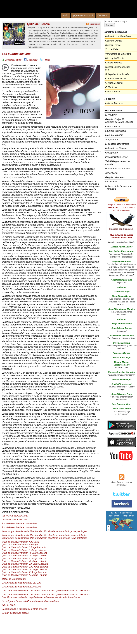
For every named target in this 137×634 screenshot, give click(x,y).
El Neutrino (111, 87)
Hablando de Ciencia (116, 148)
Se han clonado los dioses (15, 613)
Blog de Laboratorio (115, 177)
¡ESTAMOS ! (15, 515)
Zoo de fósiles (112, 49)
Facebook (32, 59)
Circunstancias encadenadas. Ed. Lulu (21, 582)
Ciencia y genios (113, 62)
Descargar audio (13, 59)
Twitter (46, 59)
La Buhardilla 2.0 (113, 135)
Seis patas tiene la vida (117, 74)
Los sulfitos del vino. (16, 54)
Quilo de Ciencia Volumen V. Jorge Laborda (24, 558)
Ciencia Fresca (113, 45)
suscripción (94, 24)
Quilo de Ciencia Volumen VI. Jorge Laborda (24, 561)
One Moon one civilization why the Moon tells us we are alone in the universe (41, 597)
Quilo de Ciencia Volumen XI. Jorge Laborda (24, 575)
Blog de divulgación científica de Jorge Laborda (119, 120)
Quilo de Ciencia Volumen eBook (20, 542)
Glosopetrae (111, 152)
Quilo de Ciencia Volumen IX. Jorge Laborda (24, 569)
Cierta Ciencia (112, 91)
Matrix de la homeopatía (14, 579)
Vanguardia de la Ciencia (118, 53)
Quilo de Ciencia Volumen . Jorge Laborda (24, 553)
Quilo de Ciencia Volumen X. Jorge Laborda (24, 572)
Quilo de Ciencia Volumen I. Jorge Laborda (24, 547)
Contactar (102, 15)
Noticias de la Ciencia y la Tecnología (118, 187)
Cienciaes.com (48, 9)
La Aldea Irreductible (115, 130)
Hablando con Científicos (118, 36)
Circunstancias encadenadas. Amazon (21, 586)
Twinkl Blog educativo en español (118, 162)
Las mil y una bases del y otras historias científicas (30, 601)
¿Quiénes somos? (83, 15)
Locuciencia (111, 181)
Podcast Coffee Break (116, 157)
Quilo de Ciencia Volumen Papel (20, 544)
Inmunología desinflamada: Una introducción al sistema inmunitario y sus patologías (44, 531)
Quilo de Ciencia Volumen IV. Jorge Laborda (24, 555)
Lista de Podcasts (114, 103)
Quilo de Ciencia (38, 24)
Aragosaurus (111, 139)
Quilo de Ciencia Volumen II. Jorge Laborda (24, 550)
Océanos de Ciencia (115, 78)
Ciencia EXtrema (113, 82)
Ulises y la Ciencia (114, 58)
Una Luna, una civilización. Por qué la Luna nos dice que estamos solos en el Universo (46, 590)
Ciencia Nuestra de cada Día (117, 68)
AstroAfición (111, 173)
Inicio (65, 15)
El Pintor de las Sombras (118, 168)
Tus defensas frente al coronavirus (19, 523)
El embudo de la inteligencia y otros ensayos (24, 609)
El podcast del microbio (117, 144)
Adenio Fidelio (9, 605)
